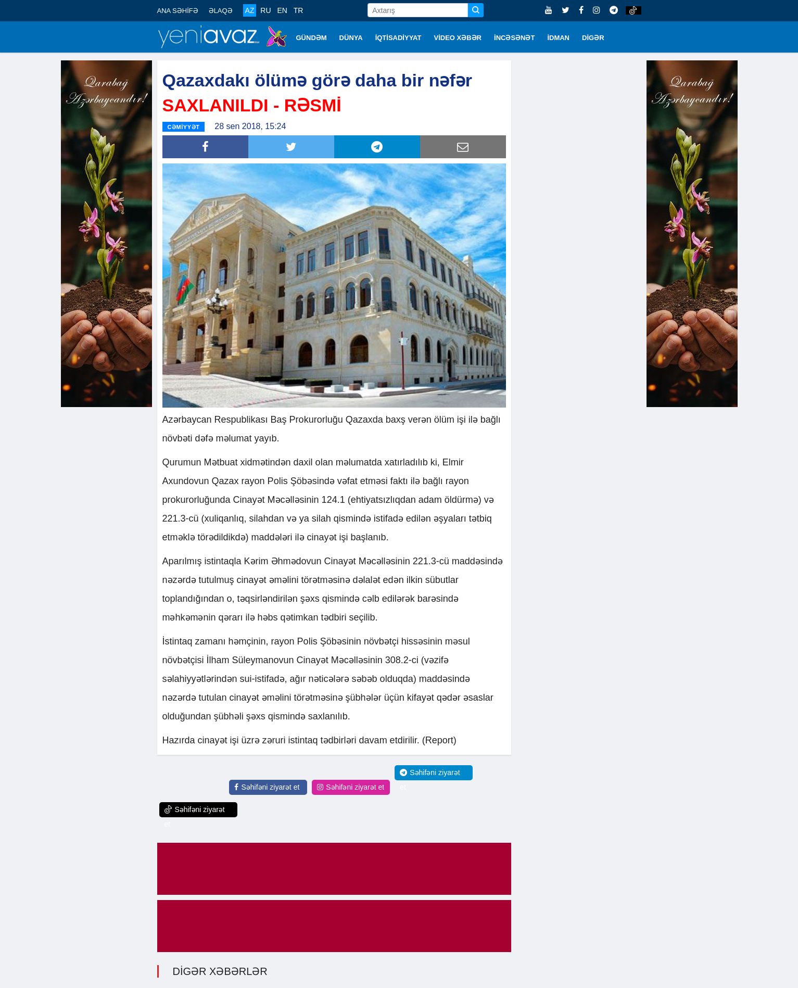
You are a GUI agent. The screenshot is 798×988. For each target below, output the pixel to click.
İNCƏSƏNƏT (514, 38)
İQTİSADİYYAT (398, 38)
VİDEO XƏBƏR (458, 38)
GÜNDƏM (311, 38)
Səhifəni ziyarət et (266, 787)
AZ (250, 10)
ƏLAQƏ (221, 11)
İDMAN (558, 38)
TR (298, 10)
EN (282, 10)
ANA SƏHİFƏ (177, 11)
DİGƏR (593, 38)
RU (265, 10)
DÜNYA (351, 38)
